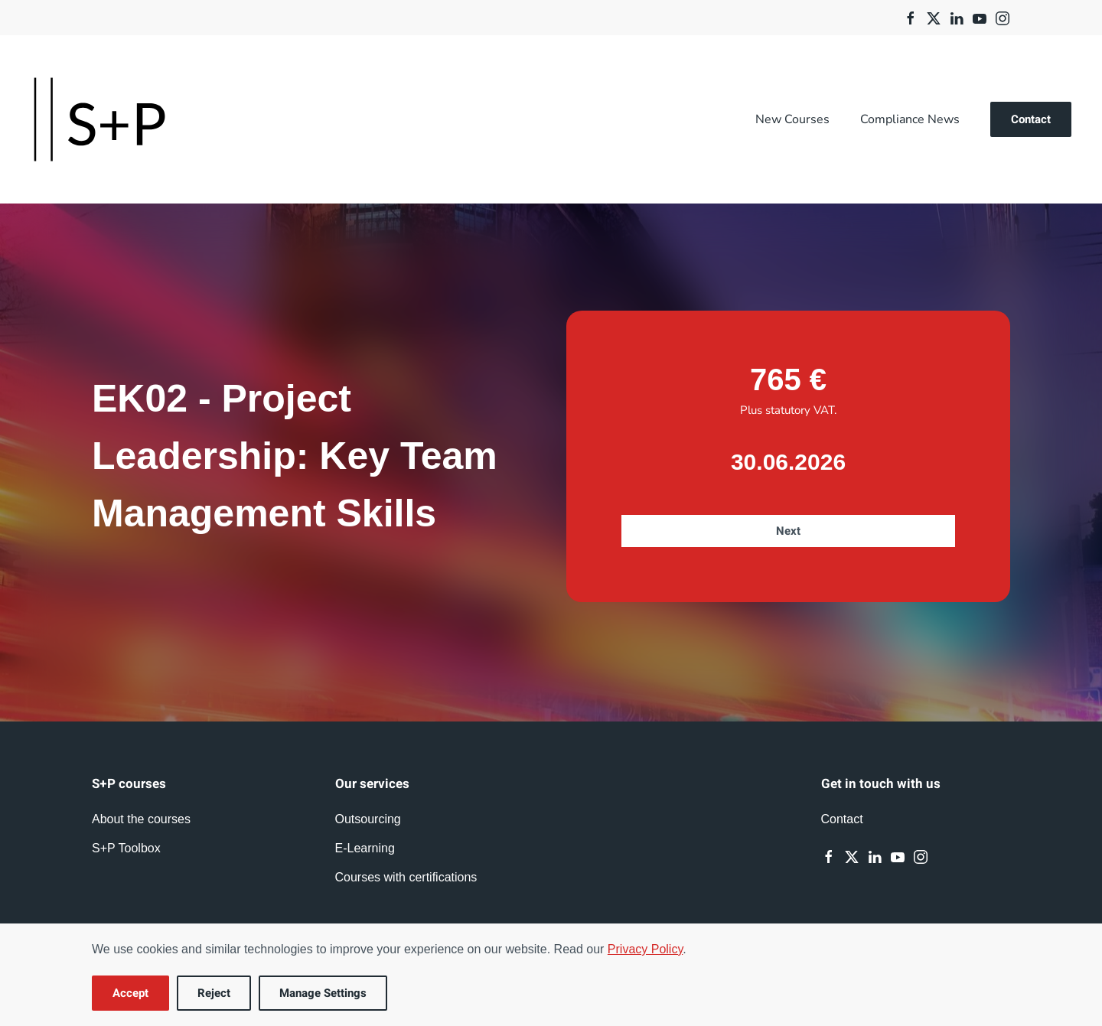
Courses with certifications (406, 877)
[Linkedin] (956, 17)
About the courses (141, 819)
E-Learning (365, 848)
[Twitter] (933, 17)
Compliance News (910, 119)
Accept (130, 993)
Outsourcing (368, 819)
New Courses (792, 119)
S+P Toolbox (126, 848)
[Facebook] (910, 17)
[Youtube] (979, 17)
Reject (213, 993)
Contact (1031, 119)
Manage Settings (323, 993)
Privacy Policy (645, 949)
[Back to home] (99, 119)
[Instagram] (1002, 17)
